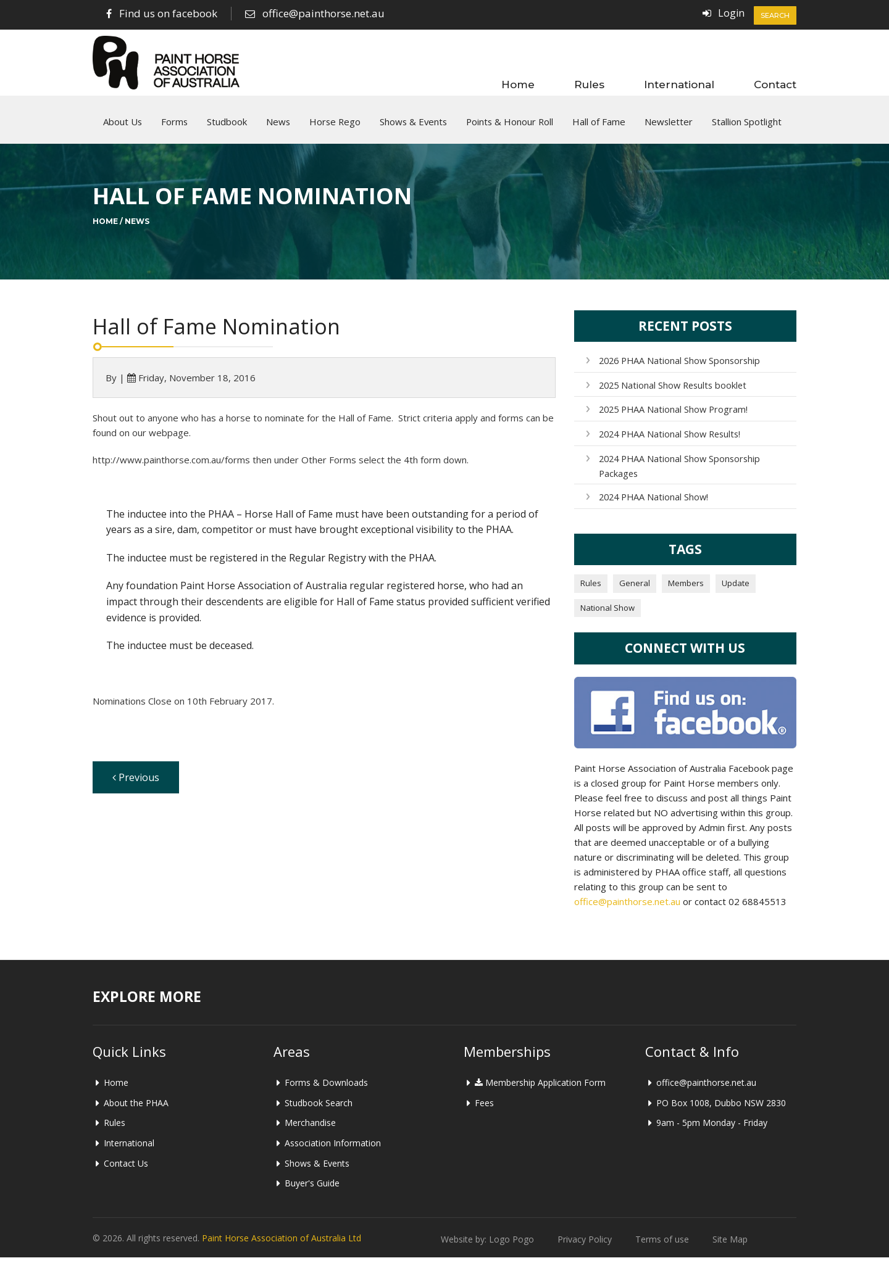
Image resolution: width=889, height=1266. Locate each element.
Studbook (227, 126)
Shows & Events (413, 126)
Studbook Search (319, 1111)
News (278, 126)
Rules (589, 84)
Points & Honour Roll (509, 126)
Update (735, 591)
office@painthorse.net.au (323, 13)
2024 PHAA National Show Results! (668, 443)
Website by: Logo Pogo (487, 1248)
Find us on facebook (168, 13)
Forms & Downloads (326, 1091)
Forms (174, 126)
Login (731, 13)
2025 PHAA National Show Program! (672, 418)
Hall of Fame (598, 126)
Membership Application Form (540, 1091)
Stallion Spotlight (747, 126)
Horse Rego (335, 126)
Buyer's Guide (312, 1192)
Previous (135, 786)
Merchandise (310, 1131)
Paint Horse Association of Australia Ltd (281, 1246)
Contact (775, 84)
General (634, 591)
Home (518, 84)
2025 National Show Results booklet (671, 394)
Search (775, 15)
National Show (607, 616)
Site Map (730, 1248)
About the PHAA (136, 1111)
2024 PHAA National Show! (653, 505)
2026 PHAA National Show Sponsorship (678, 370)
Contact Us (126, 1172)
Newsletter (669, 126)
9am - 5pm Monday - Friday (711, 1131)
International (679, 84)
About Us (122, 126)
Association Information (333, 1151)
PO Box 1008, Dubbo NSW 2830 (721, 1111)
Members (686, 591)
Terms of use (662, 1248)
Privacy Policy (584, 1248)
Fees (484, 1111)
